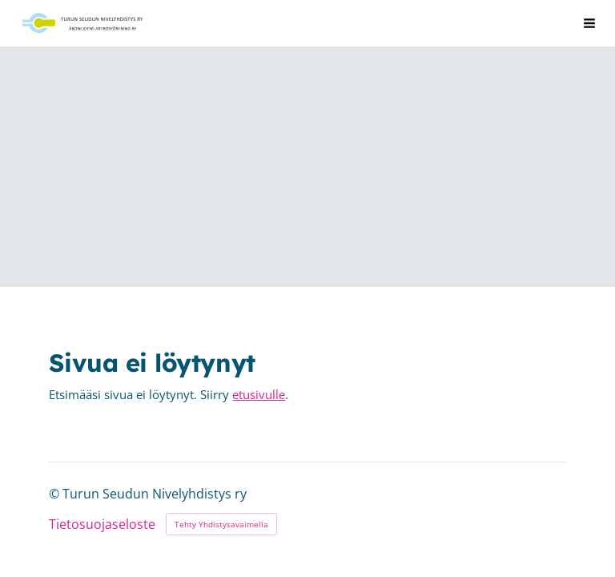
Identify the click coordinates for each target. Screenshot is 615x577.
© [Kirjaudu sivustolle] (55, 493)
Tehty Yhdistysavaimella (221, 524)
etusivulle (258, 394)
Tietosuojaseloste (102, 524)
